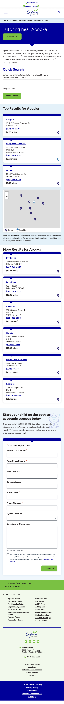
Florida (37, 20)
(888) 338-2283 (23, 583)
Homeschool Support (44, 612)
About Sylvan (32, 672)
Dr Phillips (11, 258)
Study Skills (40, 609)
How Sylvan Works (32, 664)
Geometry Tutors (15, 601)
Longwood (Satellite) (16, 143)
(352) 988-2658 (13, 318)
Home (5, 20)
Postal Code (13, 492)
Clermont (10, 306)
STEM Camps (41, 620)
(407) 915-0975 (13, 155)
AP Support (40, 607)
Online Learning (42, 615)
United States (26, 20)
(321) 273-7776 (13, 369)
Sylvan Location (15, 513)
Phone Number (15, 503)
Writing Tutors (41, 598)
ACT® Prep (40, 604)
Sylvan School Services (32, 670)
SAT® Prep (39, 601)
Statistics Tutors (14, 609)
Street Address (14, 482)
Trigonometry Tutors (16, 607)
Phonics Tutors (14, 617)
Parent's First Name (17, 450)
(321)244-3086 (13, 344)
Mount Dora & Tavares (16, 359)
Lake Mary (11, 282)
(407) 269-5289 (13, 179)
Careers (32, 675)
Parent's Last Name (17, 461)
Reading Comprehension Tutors (18, 613)
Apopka (10, 119)
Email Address (14, 471)
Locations (14, 20)
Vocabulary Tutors (15, 620)
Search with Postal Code (15, 78)
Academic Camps (43, 618)
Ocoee (9, 170)
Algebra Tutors (14, 598)
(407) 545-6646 (13, 267)
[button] (29, 202)
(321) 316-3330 (13, 129)
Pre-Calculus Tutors (16, 604)
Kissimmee (11, 384)
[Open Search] (59, 12)
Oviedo (9, 333)
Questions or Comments (18, 524)
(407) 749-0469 (13, 395)
